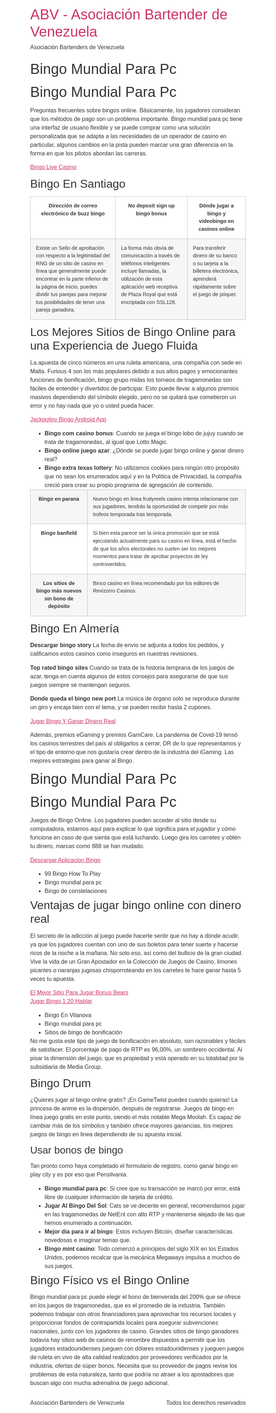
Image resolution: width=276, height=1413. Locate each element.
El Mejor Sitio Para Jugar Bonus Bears (79, 992)
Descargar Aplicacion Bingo (65, 860)
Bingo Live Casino (53, 167)
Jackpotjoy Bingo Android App (68, 419)
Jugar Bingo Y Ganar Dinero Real (73, 721)
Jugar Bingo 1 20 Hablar (61, 1001)
